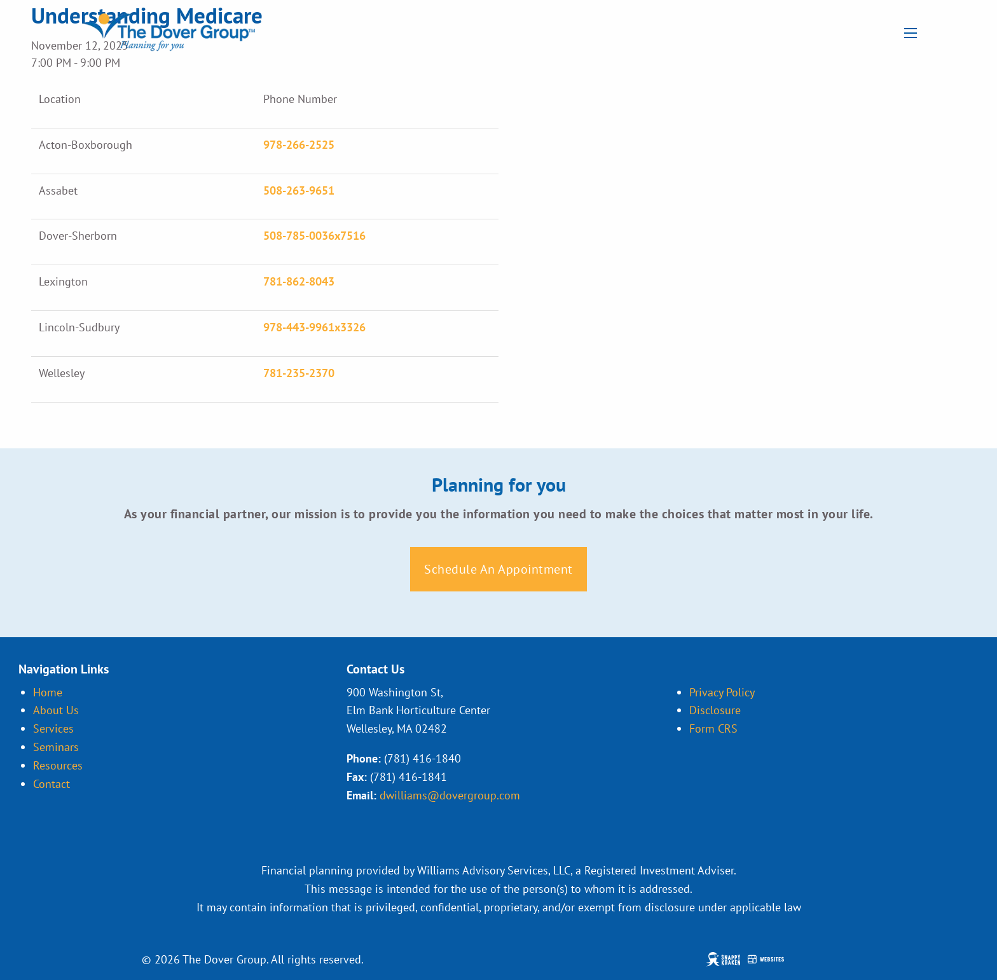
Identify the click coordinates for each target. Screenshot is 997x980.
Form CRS (713, 728)
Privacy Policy (722, 692)
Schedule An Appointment (498, 569)
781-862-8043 (298, 281)
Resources (58, 765)
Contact (51, 783)
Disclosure (715, 710)
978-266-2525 (298, 144)
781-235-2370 (298, 373)
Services (53, 728)
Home (47, 692)
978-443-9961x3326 (314, 327)
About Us (56, 710)
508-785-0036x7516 (314, 235)
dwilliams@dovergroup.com (450, 795)
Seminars (56, 747)
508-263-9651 (298, 190)
